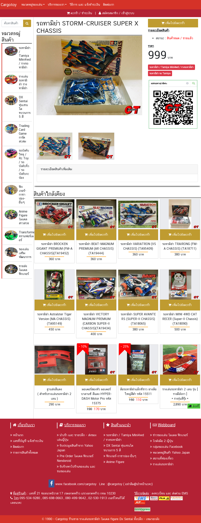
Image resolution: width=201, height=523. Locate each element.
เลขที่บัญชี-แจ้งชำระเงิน (26, 441)
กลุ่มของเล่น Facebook (166, 447)
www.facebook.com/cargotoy (73, 484)
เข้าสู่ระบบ (127, 13)
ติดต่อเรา (108, 4)
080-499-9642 (75, 498)
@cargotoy (115, 484)
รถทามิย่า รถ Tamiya (160, 73)
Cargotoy (9, 4)
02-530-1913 (97, 498)
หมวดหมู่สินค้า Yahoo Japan (170, 452)
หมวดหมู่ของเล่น (31, 4)
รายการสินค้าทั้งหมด (24, 452)
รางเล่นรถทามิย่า (161, 464)
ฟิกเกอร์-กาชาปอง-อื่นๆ (120, 456)
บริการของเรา (56, 4)
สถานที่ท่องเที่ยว (161, 458)
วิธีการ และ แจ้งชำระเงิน (85, 4)
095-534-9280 (30, 498)
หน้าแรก (16, 435)
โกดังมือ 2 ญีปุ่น (161, 441)
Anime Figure (114, 462)
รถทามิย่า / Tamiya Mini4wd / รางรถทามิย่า (171, 67)
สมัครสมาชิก (110, 13)
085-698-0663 (53, 498)
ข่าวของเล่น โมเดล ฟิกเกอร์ (169, 435)
